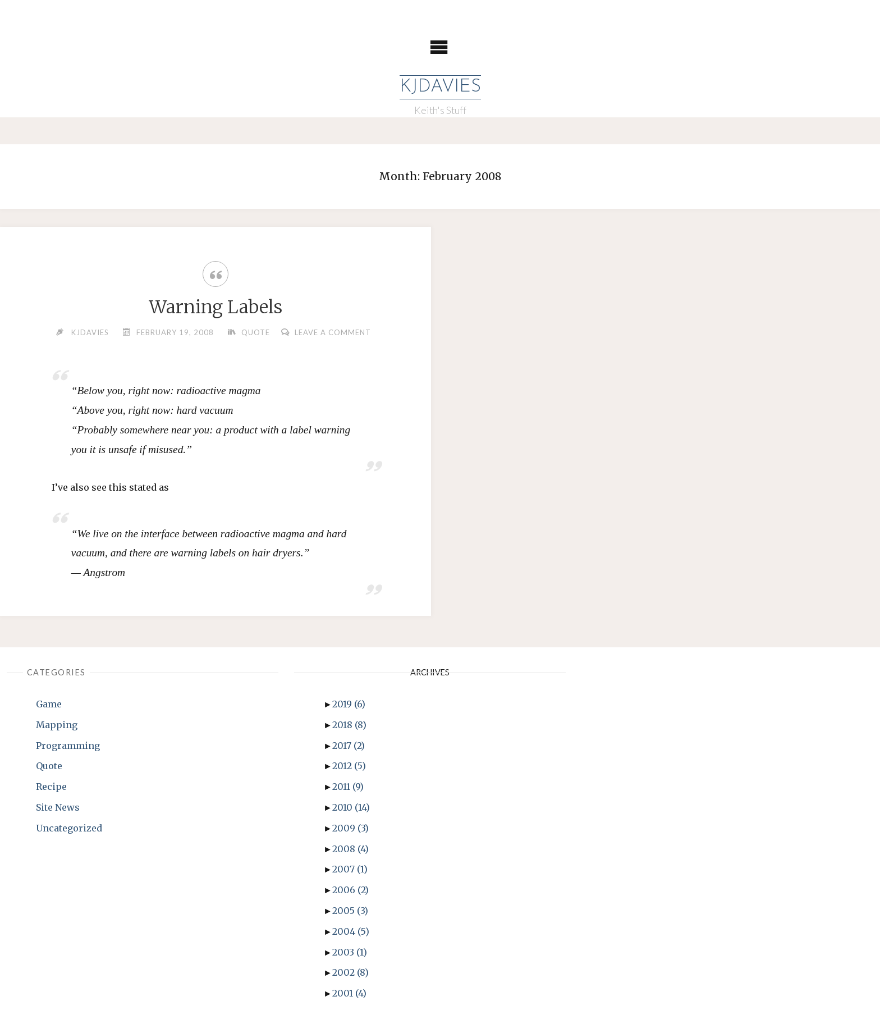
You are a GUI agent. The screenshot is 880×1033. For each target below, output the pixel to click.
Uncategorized (69, 828)
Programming (68, 745)
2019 (348, 704)
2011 (348, 786)
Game (49, 704)
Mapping (56, 724)
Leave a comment (333, 332)
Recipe (51, 786)
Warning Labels (215, 307)
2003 (349, 952)
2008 (350, 848)
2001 (349, 993)
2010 (351, 807)
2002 (350, 972)
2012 (349, 765)
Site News (58, 807)
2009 (350, 828)
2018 (349, 724)
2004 (350, 931)
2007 (350, 869)
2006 (350, 889)
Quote (255, 332)
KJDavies (440, 87)
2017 (348, 745)
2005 (350, 910)
